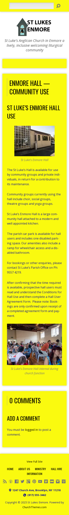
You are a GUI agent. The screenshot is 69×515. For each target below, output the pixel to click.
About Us (24, 469)
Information (34, 473)
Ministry (40, 469)
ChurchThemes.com (34, 507)
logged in (31, 430)
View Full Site (35, 461)
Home (10, 469)
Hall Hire (56, 469)
